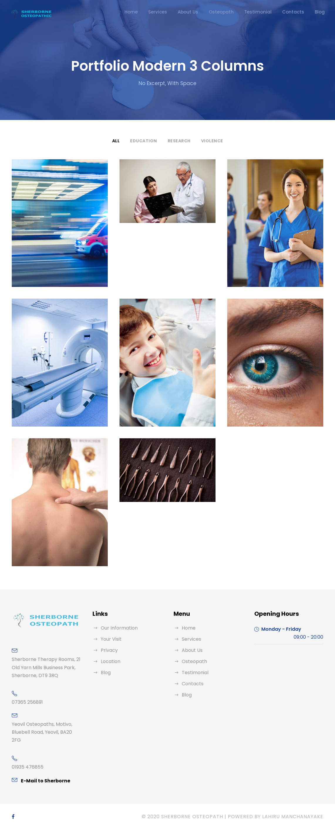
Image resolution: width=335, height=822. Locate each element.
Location (110, 661)
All (116, 140)
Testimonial (266, 11)
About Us (205, 11)
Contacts (296, 11)
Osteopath (235, 11)
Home (152, 11)
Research (178, 140)
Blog (320, 11)
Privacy (108, 650)
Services (176, 11)
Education (143, 140)
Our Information (117, 627)
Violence (212, 140)
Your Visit (110, 639)
